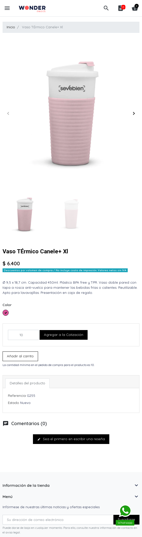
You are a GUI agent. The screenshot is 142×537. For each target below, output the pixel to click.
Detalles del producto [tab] (27, 383)
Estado (13, 403)
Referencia (17, 396)
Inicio (11, 27)
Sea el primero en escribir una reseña (71, 439)
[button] (106, 8)
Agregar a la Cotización (63, 335)
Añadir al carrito (20, 356)
